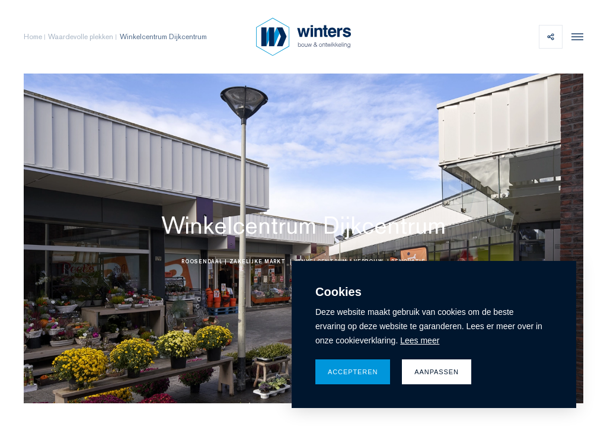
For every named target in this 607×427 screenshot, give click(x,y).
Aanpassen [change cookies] (436, 371)
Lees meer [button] (419, 340)
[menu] (574, 36)
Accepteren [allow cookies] (353, 371)
